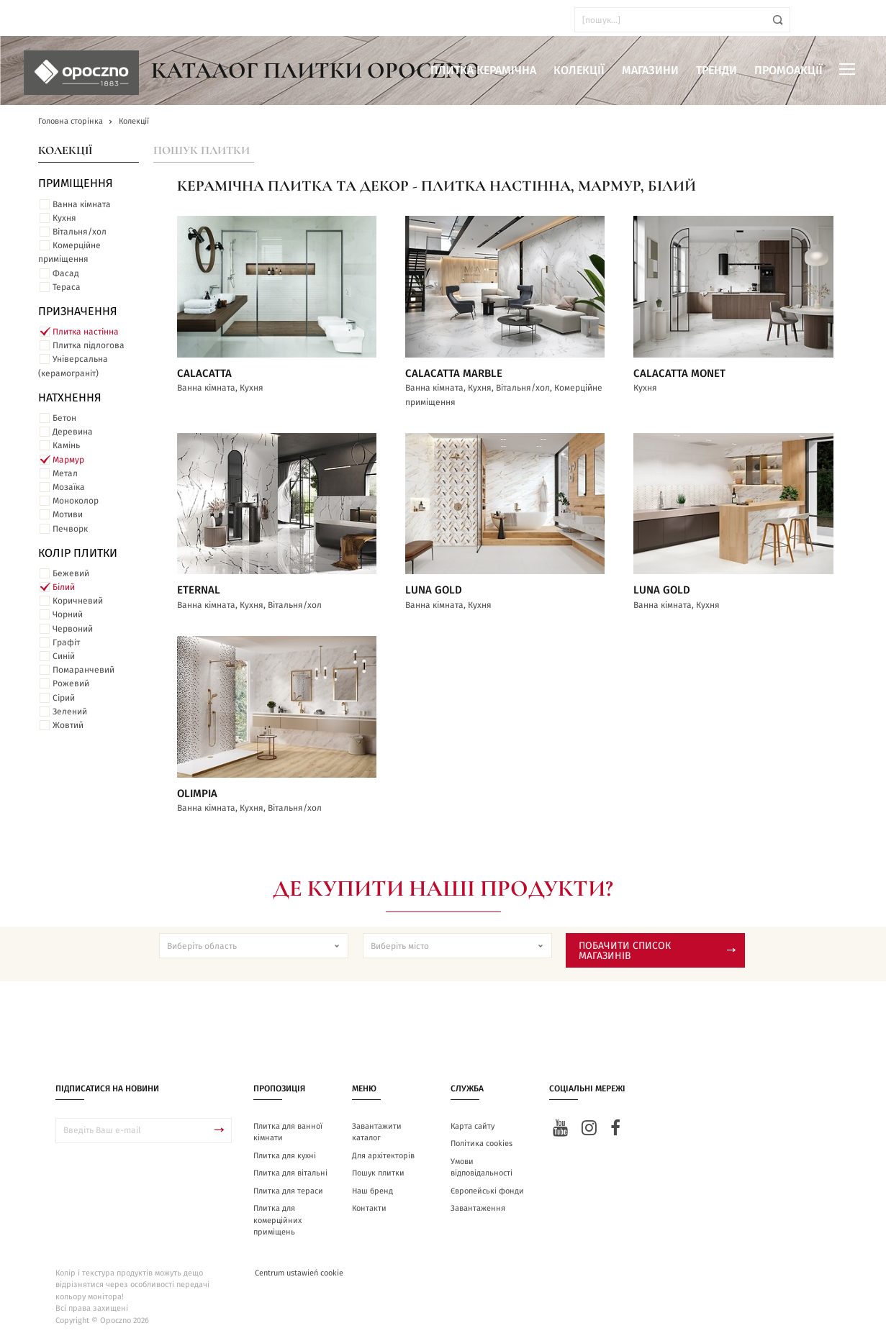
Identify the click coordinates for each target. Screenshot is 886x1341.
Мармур (68, 459)
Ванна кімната (82, 204)
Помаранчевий (83, 669)
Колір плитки (77, 553)
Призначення (77, 311)
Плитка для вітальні (290, 1173)
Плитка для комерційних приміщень (277, 1220)
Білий (64, 587)
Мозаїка (69, 487)
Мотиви (68, 514)
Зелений (70, 711)
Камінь (66, 445)
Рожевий (71, 683)
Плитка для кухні (284, 1156)
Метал (65, 473)
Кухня (64, 218)
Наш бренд (372, 1191)
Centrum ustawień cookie (299, 1273)
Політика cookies (481, 1143)
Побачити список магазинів (657, 951)
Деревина (73, 431)
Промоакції (788, 70)
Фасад (66, 273)
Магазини (650, 70)
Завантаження (478, 1208)
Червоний (73, 628)
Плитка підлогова (89, 345)
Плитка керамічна (483, 70)
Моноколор (76, 500)
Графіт (66, 642)
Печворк (70, 528)
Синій (64, 656)
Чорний (68, 614)
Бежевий (71, 573)
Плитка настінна (86, 331)
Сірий (64, 698)
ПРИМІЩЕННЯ (75, 183)
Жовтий (68, 725)
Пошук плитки (201, 150)
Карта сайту (472, 1126)
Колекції (579, 70)
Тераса (67, 287)
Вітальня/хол (80, 231)
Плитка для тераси (288, 1191)
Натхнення (69, 398)
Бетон (64, 418)
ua (50, 19)
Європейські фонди (487, 1191)
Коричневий (78, 600)
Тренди (716, 70)
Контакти (369, 1208)
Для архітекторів (383, 1156)
